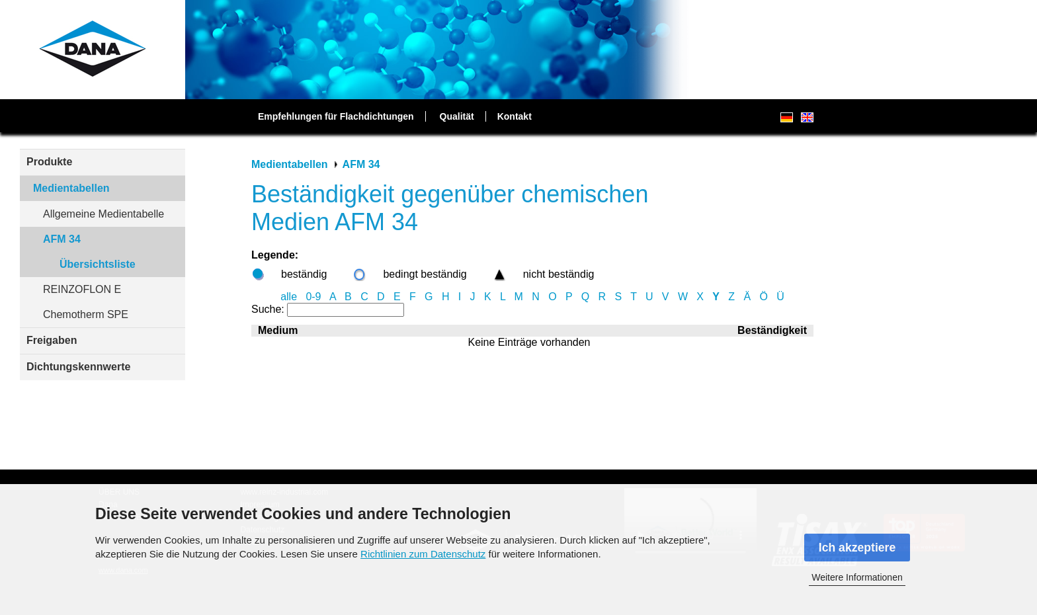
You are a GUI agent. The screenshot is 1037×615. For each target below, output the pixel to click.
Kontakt (514, 116)
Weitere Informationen (856, 577)
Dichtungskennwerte (78, 366)
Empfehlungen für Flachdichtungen (336, 116)
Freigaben (51, 340)
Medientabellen (71, 188)
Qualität (457, 116)
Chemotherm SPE (85, 314)
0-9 (313, 296)
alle (288, 296)
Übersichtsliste (98, 264)
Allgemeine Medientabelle (103, 214)
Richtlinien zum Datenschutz (422, 553)
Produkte (49, 161)
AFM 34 (62, 239)
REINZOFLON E (82, 289)
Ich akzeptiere (857, 547)
